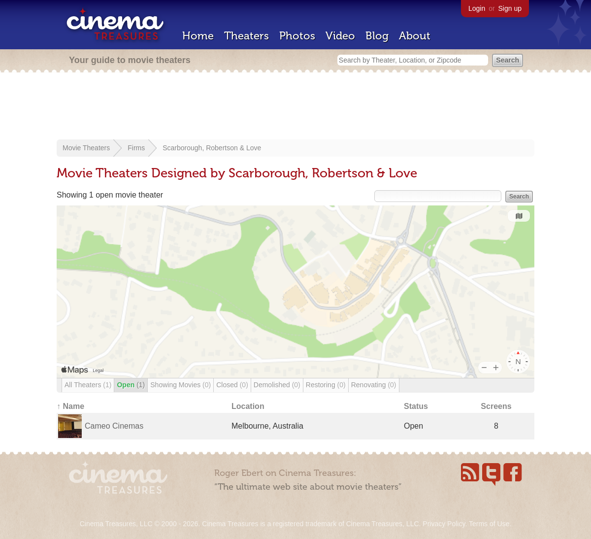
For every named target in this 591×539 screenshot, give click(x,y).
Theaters (246, 35)
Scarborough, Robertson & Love (212, 148)
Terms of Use (489, 524)
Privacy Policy (444, 524)
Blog (377, 35)
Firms (136, 148)
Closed (232, 385)
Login (476, 8)
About (414, 35)
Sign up (510, 8)
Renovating (373, 385)
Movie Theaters (86, 148)
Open (131, 385)
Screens (496, 406)
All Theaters (88, 385)
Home (198, 35)
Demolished (277, 385)
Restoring (326, 385)
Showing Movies (180, 385)
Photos (297, 35)
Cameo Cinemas (114, 426)
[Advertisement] (295, 107)
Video (340, 35)
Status (416, 406)
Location (247, 406)
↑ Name (70, 406)
